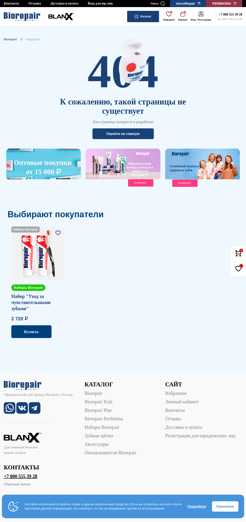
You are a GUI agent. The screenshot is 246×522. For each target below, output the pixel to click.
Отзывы (34, 3)
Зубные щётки (99, 435)
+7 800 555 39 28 (20, 476)
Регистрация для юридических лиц (200, 435)
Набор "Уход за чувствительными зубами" (31, 302)
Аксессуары (97, 444)
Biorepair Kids (98, 401)
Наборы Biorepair (102, 427)
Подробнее (196, 506)
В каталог (43, 181)
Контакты (11, 3)
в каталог (140, 183)
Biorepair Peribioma (104, 418)
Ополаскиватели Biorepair (110, 452)
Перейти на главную (123, 134)
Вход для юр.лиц (100, 3)
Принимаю (225, 506)
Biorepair (94, 393)
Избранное (176, 393)
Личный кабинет (182, 401)
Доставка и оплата (64, 3)
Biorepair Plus (98, 410)
